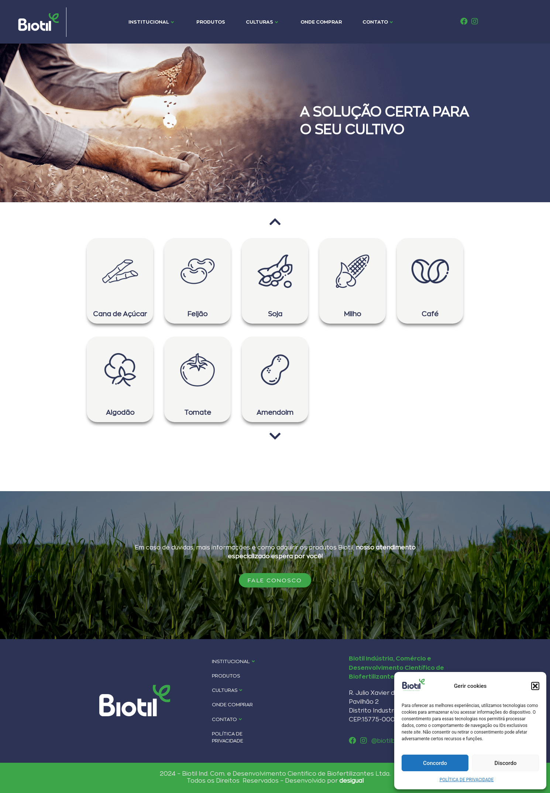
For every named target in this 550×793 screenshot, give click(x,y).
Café (430, 314)
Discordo (506, 763)
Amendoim (275, 412)
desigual (351, 780)
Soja (275, 314)
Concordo (435, 763)
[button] (535, 686)
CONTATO (377, 22)
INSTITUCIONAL (151, 22)
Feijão (197, 314)
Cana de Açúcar (120, 314)
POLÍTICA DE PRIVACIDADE (467, 779)
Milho (352, 314)
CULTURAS (262, 22)
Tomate (197, 412)
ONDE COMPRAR (321, 22)
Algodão (120, 412)
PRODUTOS (210, 22)
